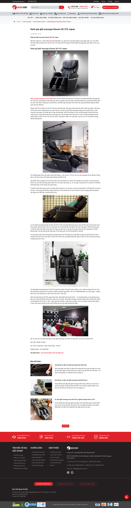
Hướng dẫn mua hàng (37, 452)
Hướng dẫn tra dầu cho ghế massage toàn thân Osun (71, 365)
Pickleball (71, 14)
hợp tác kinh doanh (70, 17)
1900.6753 (21, 438)
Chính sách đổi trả (36, 457)
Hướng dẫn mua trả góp (19, 468)
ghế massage (50, 41)
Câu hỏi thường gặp (36, 465)
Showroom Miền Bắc (43, 484)
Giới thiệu (96, 1)
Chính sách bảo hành (37, 462)
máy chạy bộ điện (46, 353)
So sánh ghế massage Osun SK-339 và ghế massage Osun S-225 (75, 399)
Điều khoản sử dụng (18, 465)
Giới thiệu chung (17, 455)
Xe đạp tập (34, 14)
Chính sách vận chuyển (37, 460)
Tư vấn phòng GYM (54, 17)
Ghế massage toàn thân (39, 21)
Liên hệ (117, 1)
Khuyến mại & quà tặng (56, 460)
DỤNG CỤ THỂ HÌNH (46, 14)
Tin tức (103, 1)
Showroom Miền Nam (87, 484)
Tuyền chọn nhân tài (55, 455)
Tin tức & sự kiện (54, 457)
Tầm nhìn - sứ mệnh (18, 458)
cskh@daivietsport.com (80, 468)
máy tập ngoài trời (57, 353)
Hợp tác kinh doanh (55, 462)
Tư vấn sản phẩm (26, 21)
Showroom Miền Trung (65, 484)
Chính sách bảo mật (18, 463)
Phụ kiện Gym (60, 14)
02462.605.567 (99, 465)
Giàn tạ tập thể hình (20, 13)
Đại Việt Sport (70, 504)
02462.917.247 (89, 465)
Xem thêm (65, 426)
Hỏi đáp (110, 1)
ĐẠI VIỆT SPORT (84, 17)
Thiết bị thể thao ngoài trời (109, 14)
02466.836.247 (80, 465)
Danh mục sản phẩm (110, 7)
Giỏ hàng (95, 7)
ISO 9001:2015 (32, 1)
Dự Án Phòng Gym (97, 17)
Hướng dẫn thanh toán (37, 455)
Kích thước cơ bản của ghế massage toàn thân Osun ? (71, 380)
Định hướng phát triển (19, 460)
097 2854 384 (21, 496)
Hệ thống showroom (18, 1)
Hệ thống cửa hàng (55, 452)
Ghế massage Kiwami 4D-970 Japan (41, 98)
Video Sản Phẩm (41, 17)
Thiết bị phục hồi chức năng (87, 14)
